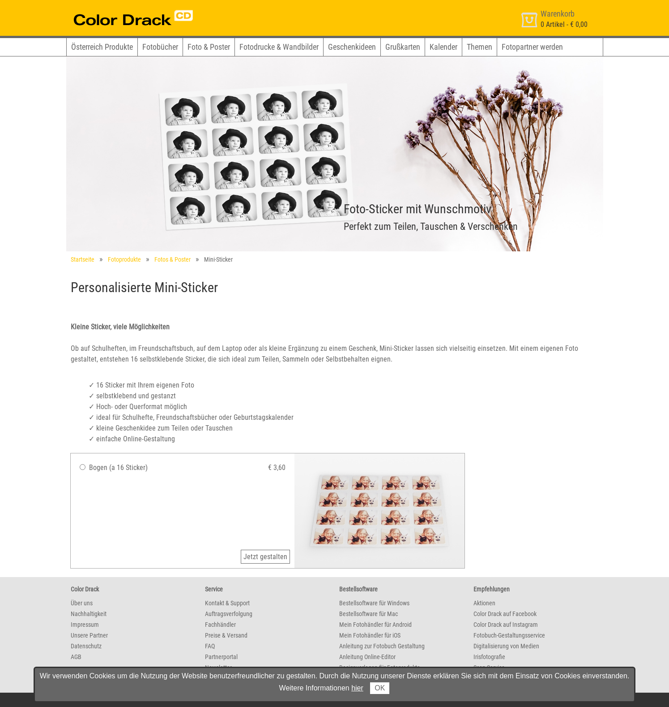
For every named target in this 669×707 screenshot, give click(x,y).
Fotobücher (160, 47)
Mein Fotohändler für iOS (370, 635)
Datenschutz (86, 646)
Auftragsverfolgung (228, 613)
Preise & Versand (226, 635)
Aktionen (484, 603)
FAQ (210, 646)
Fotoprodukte (124, 259)
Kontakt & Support (227, 603)
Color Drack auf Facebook (505, 613)
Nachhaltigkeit (89, 613)
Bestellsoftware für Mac (368, 613)
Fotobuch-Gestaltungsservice (509, 635)
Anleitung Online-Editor (367, 656)
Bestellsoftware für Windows (374, 603)
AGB (76, 656)
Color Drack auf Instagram (505, 624)
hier (357, 688)
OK (380, 688)
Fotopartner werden (532, 47)
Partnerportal (221, 656)
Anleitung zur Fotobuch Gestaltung (382, 646)
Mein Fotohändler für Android (375, 624)
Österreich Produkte (102, 47)
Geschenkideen (352, 47)
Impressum (85, 624)
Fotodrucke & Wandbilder (279, 47)
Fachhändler (220, 624)
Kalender (443, 47)
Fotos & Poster (172, 259)
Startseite (82, 259)
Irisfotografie (489, 656)
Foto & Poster (208, 47)
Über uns (82, 603)
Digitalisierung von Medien (506, 646)
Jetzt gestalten (265, 556)
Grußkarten (402, 47)
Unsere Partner (89, 635)
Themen (479, 47)
